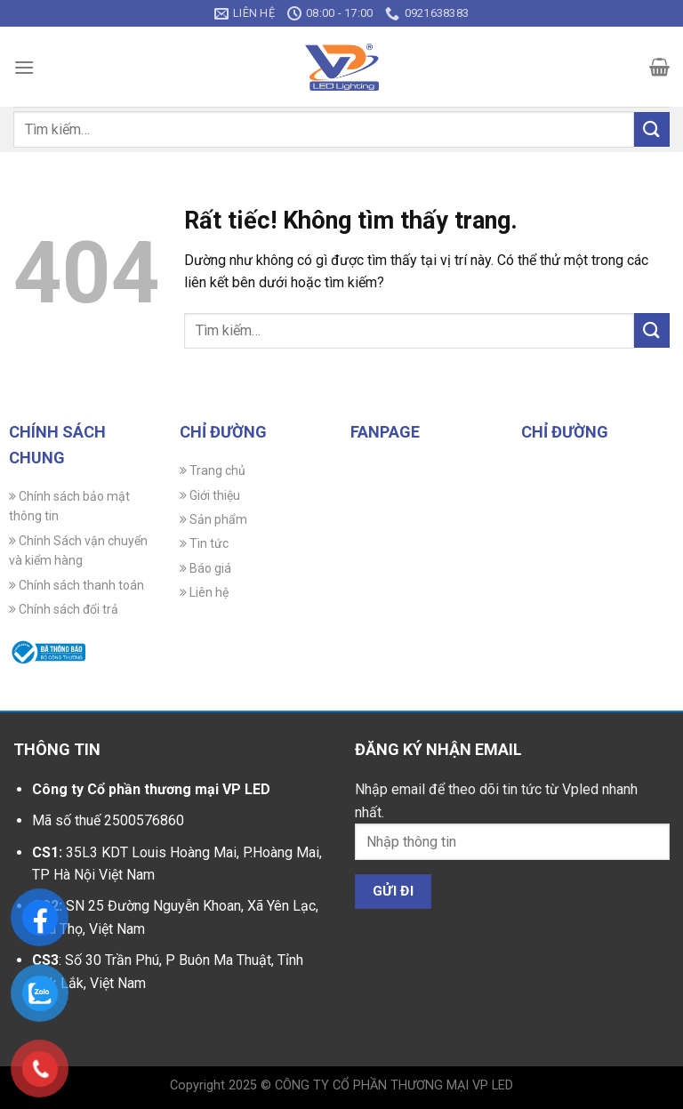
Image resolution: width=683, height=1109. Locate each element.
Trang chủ (212, 470)
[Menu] (24, 67)
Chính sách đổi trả (63, 609)
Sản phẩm (213, 519)
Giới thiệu (210, 495)
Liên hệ (204, 592)
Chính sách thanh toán (76, 585)
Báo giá (205, 568)
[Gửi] (652, 129)
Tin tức (204, 543)
